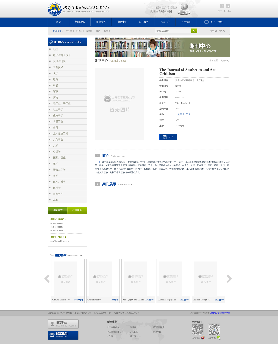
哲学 (55, 175)
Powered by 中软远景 (200, 313)
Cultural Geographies (173, 300)
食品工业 (58, 121)
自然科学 (58, 193)
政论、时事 (59, 181)
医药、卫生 (59, 157)
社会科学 (58, 109)
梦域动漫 (157, 332)
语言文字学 (59, 169)
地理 (55, 49)
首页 (58, 22)
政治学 (57, 187)
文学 (55, 145)
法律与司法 (59, 61)
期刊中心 (122, 22)
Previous (46, 279)
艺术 (55, 163)
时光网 (133, 336)
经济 (55, 85)
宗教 (55, 199)
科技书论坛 (213, 22)
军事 (55, 91)
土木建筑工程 (60, 133)
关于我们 (186, 22)
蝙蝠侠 (107, 31)
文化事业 (58, 139)
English (227, 11)
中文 (220, 11)
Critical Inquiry (103, 300)
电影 (98, 31)
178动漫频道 (159, 327)
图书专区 (101, 22)
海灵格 (89, 31)
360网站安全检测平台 (220, 313)
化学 (55, 73)
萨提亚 (79, 31)
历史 (55, 97)
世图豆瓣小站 (113, 327)
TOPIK (69, 31)
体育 (55, 127)
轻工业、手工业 (62, 103)
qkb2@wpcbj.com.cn (60, 241)
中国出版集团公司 (115, 332)
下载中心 (165, 22)
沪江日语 (134, 332)
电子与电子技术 (62, 55)
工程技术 (58, 67)
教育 (55, 79)
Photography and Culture (138, 300)
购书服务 (144, 22)
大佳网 (110, 336)
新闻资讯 (80, 22)
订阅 (170, 137)
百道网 (133, 327)
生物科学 (58, 115)
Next (229, 279)
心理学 (57, 151)
